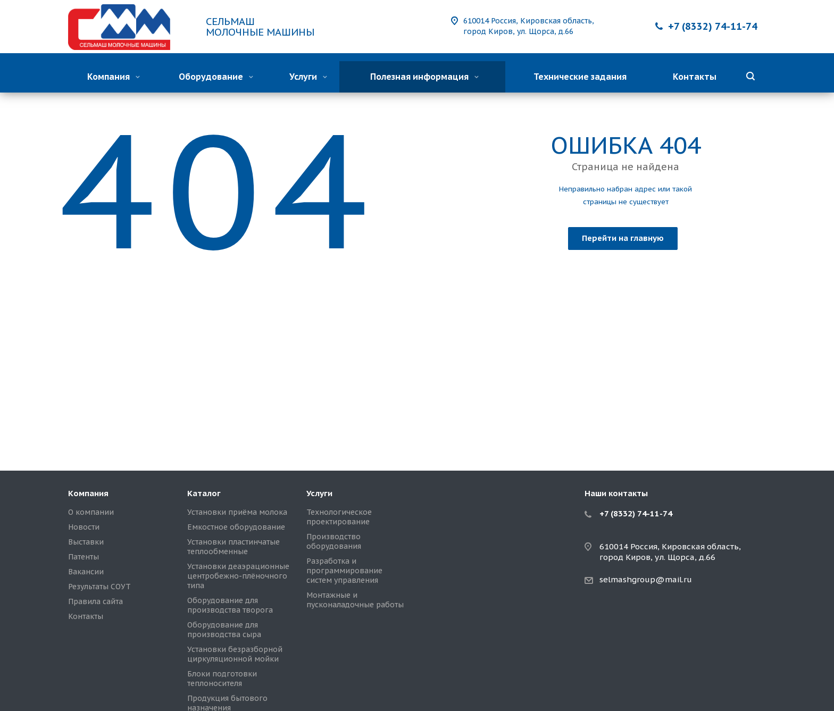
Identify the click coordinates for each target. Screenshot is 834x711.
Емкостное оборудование (236, 527)
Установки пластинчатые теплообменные (233, 546)
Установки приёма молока (237, 512)
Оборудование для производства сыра (224, 629)
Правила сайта (95, 601)
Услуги (308, 76)
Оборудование (216, 76)
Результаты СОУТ (99, 586)
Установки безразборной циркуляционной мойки (234, 654)
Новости (83, 527)
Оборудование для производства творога (230, 605)
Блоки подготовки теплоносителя (222, 678)
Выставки (86, 542)
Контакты (694, 76)
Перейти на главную (623, 238)
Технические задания (580, 76)
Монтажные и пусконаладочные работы (355, 599)
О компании (91, 512)
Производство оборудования (333, 541)
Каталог (204, 493)
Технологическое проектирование (339, 516)
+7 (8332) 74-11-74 (712, 26)
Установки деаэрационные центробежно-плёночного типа (238, 576)
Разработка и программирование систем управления (344, 570)
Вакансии (86, 571)
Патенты (83, 557)
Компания (113, 76)
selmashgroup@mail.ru (645, 579)
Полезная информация (424, 76)
